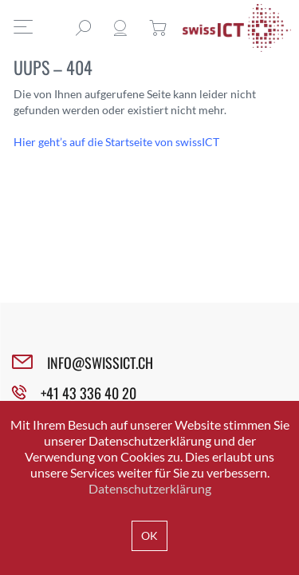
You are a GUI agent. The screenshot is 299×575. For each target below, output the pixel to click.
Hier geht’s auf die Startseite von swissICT (116, 142)
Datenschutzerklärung (150, 488)
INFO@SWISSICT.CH (100, 363)
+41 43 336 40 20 (88, 393)
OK (149, 535)
